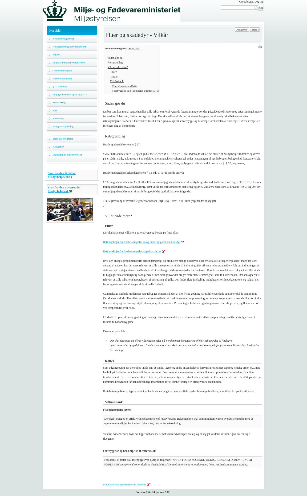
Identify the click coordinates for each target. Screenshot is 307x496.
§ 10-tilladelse (60, 86)
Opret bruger (246, 1)
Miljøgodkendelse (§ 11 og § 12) (69, 94)
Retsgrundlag (115, 62)
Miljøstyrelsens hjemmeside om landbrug (124, 484)
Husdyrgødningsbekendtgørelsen (70, 46)
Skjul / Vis (134, 48)
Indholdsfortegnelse (63, 138)
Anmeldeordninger (62, 78)
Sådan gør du (115, 57)
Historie (254, 29)
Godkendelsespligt (62, 70)
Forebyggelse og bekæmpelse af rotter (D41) (135, 90)
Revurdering (59, 102)
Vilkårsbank (117, 81)
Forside (55, 30)
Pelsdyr (56, 54)
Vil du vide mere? (118, 67)
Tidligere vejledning (63, 126)
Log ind (258, 1)
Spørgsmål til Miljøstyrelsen (67, 154)
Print (260, 47)
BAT (55, 110)
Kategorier (58, 146)
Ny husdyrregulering (63, 38)
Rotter (114, 76)
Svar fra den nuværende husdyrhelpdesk (64, 189)
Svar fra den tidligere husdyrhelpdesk (62, 175)
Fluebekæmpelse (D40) (124, 86)
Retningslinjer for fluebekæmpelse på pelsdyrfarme (132, 251)
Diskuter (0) (242, 29)
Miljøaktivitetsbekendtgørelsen (69, 62)
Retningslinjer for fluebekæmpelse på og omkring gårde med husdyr (141, 242)
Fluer (113, 72)
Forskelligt (58, 118)
